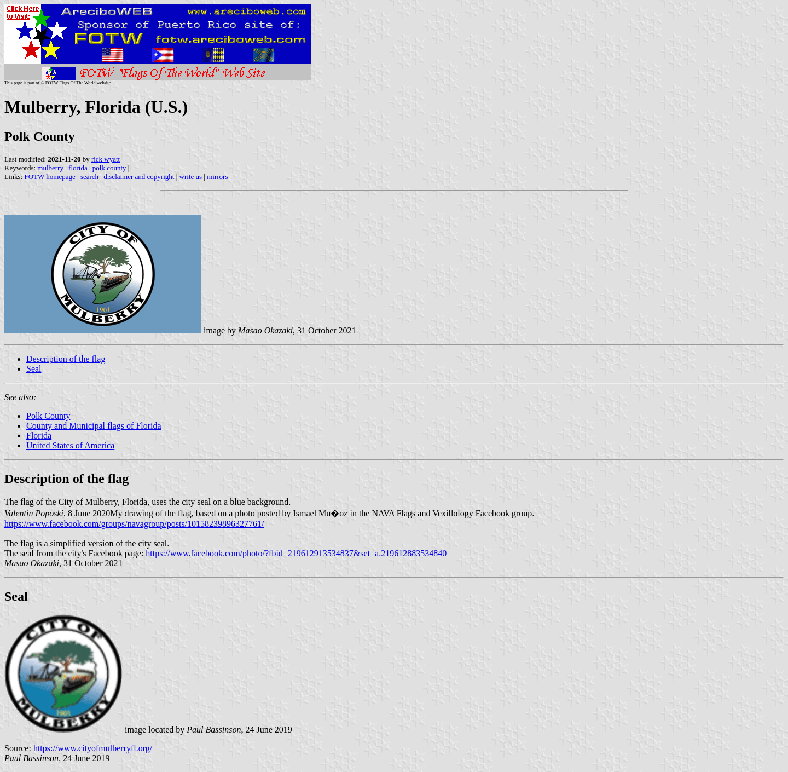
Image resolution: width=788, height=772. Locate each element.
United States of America (70, 445)
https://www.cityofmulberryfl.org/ (92, 748)
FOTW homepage (49, 176)
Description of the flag (65, 359)
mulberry (50, 168)
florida (78, 168)
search (89, 176)
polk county (109, 168)
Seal (34, 368)
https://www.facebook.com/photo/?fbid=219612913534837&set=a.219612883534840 (296, 553)
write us (190, 176)
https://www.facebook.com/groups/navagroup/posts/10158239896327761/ (134, 523)
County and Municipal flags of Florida (93, 425)
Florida (38, 435)
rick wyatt (105, 159)
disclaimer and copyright (138, 176)
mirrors (217, 176)
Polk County (48, 415)
